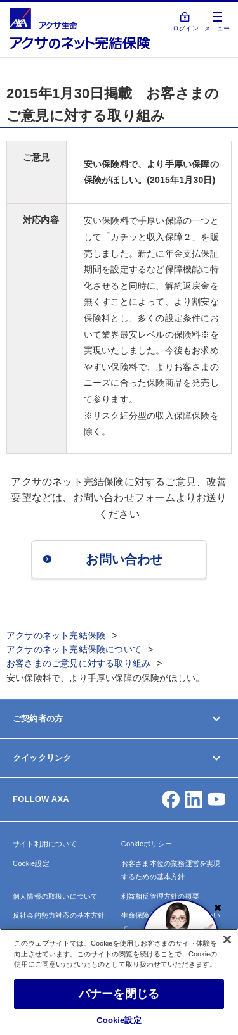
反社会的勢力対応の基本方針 (59, 915)
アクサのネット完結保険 (55, 635)
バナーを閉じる (119, 993)
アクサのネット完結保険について (74, 649)
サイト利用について (45, 844)
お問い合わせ (124, 559)
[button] (171, 799)
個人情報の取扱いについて (55, 896)
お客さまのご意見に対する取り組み (78, 663)
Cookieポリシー (146, 844)
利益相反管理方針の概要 (160, 896)
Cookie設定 (31, 863)
